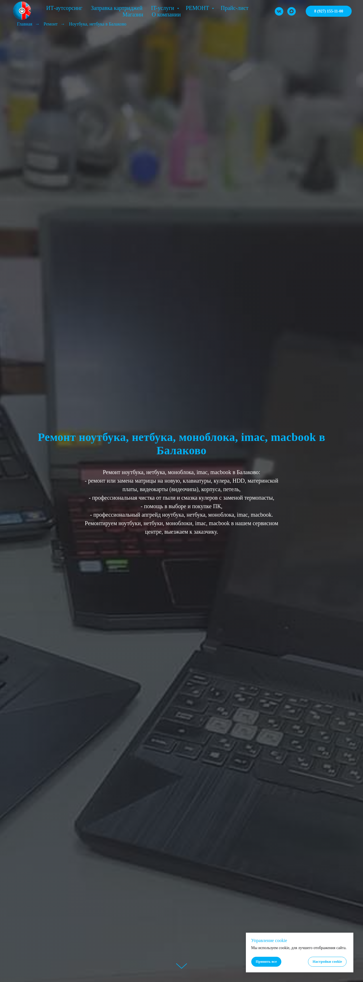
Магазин (133, 14)
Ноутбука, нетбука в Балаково (97, 24)
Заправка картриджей (117, 8)
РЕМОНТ (198, 8)
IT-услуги (163, 8)
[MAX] (291, 11)
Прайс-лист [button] (234, 8)
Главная (24, 24)
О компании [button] (166, 14)
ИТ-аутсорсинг (64, 8)
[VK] (279, 11)
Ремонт (51, 24)
